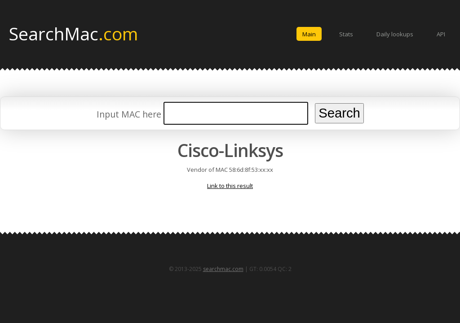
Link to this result (230, 186)
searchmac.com (223, 269)
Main (309, 34)
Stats (346, 34)
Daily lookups (394, 34)
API (441, 34)
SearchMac (73, 33)
